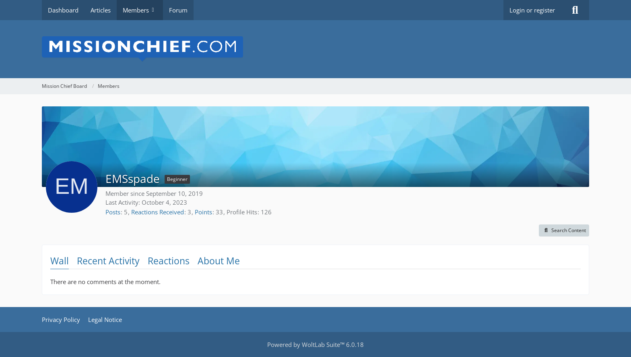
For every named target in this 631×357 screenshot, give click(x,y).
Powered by (315, 344)
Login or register (532, 10)
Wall (59, 260)
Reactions (169, 260)
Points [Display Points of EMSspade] (203, 212)
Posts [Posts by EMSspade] (112, 212)
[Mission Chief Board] (315, 49)
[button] (564, 230)
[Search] (575, 10)
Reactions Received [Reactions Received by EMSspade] (157, 212)
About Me (219, 260)
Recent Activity (108, 260)
